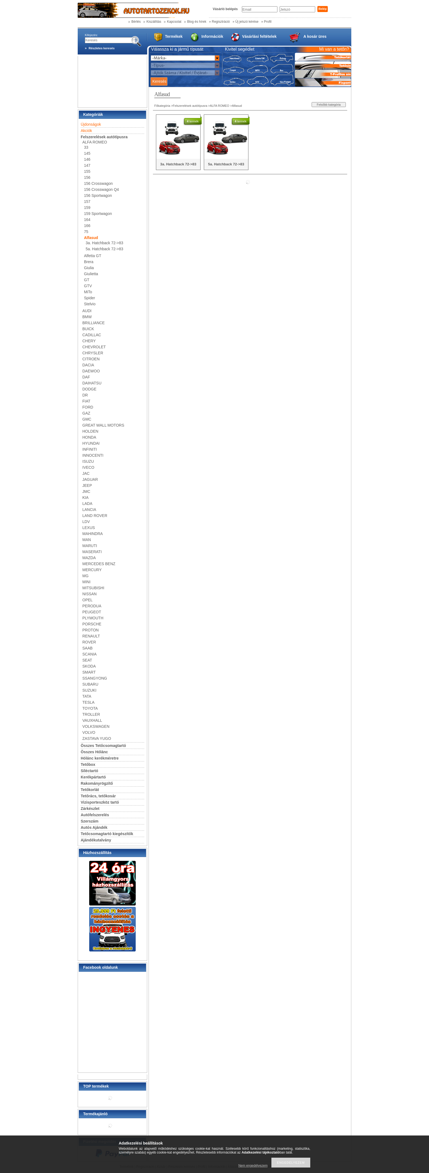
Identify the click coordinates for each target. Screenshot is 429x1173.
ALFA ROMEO (219, 105)
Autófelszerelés (95, 815)
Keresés (159, 81)
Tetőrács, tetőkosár (98, 796)
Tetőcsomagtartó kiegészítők (107, 834)
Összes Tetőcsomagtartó (103, 745)
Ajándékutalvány (96, 840)
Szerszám (89, 821)
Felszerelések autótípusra (190, 105)
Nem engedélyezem (253, 1166)
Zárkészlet (90, 808)
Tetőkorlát (90, 789)
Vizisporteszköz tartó (100, 802)
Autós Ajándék (94, 827)
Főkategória (162, 105)
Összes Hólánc (94, 752)
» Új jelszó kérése (246, 22)
